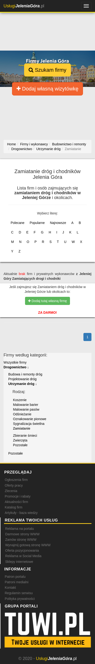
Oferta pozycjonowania (22, 550)
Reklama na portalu (19, 529)
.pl (24, 6)
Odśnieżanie (22, 414)
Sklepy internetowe (19, 562)
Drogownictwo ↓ (16, 367)
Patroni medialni (16, 582)
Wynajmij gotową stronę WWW (28, 545)
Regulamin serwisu (19, 593)
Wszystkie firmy (15, 362)
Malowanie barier (25, 405)
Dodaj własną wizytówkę (47, 89)
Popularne (37, 223)
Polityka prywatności (20, 599)
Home (11, 144)
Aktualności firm (16, 502)
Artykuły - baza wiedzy (21, 513)
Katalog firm (13, 507)
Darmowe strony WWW (22, 534)
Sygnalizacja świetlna (28, 424)
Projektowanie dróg (22, 379)
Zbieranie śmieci (25, 435)
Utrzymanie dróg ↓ (22, 384)
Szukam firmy (47, 70)
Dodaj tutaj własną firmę (47, 301)
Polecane (17, 223)
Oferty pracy (14, 485)
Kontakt (10, 587)
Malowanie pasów (26, 409)
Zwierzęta (20, 440)
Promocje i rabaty (17, 496)
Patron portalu (15, 577)
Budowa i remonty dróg (25, 374)
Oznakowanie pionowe (29, 419)
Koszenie (20, 400)
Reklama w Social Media (23, 556)
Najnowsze (58, 223)
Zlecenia (11, 491)
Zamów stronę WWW (20, 539)
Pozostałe (20, 445)
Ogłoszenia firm (16, 480)
